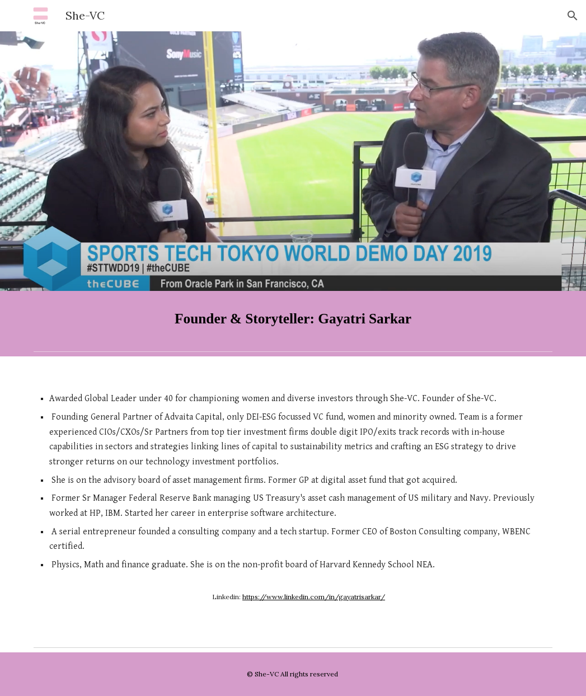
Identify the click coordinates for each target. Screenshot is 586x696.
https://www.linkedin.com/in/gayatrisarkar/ (313, 596)
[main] (293, 318)
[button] (572, 15)
